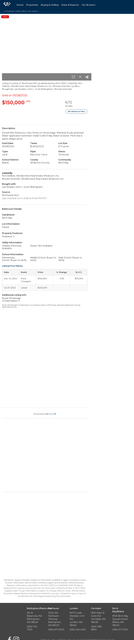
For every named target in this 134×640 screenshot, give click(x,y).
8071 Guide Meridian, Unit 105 (77, 616)
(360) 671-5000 (56, 629)
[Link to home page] (7, 5)
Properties (32, 5)
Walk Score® (50, 414)
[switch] (73, 77)
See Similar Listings (76, 111)
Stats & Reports (70, 5)
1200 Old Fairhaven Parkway (53, 616)
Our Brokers (88, 5)
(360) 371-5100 (120, 629)
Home (20, 5)
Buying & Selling (50, 5)
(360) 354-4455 (78, 629)
